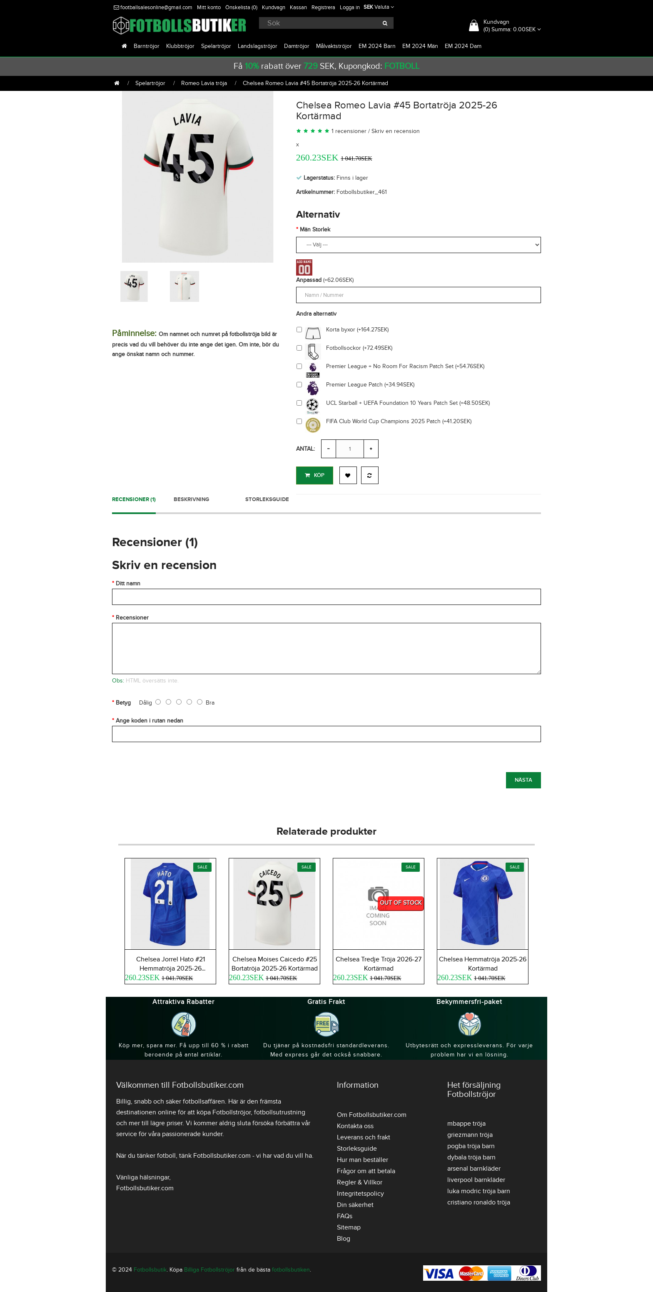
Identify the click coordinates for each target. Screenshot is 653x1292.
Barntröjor (147, 46)
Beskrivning (191, 498)
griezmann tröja (470, 1133)
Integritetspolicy (360, 1192)
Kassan (298, 7)
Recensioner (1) (134, 498)
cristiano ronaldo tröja (478, 1201)
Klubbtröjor (180, 46)
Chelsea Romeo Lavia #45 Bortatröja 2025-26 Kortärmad (315, 83)
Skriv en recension (395, 131)
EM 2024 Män (420, 46)
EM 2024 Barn (377, 46)
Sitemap (349, 1226)
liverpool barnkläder (476, 1178)
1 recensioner (348, 131)
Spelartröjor (216, 46)
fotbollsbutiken (291, 1268)
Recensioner (132, 616)
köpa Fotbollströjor (224, 1111)
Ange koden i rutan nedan (149, 719)
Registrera (323, 7)
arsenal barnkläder (474, 1167)
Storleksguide (267, 498)
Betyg (123, 701)
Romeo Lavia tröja (204, 83)
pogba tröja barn (471, 1145)
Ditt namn (128, 582)
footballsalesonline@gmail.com (153, 7)
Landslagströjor (257, 46)
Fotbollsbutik (150, 1268)
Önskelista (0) (241, 7)
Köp (314, 475)
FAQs (344, 1215)
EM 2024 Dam (463, 46)
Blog (343, 1237)
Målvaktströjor (334, 46)
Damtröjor (296, 46)
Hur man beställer (362, 1158)
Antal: (305, 448)
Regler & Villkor (359, 1181)
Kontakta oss (355, 1125)
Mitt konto (209, 7)
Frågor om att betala (366, 1170)
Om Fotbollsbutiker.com (371, 1113)
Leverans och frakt (363, 1136)
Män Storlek (315, 229)
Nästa (523, 778)
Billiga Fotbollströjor (209, 1268)
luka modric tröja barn (478, 1190)
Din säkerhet (355, 1203)
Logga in (350, 7)
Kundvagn (273, 7)
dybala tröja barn (471, 1156)
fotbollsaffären (204, 1100)
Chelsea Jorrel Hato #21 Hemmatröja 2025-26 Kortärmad (170, 967)
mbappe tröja (466, 1122)
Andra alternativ (316, 313)
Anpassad (309, 279)
